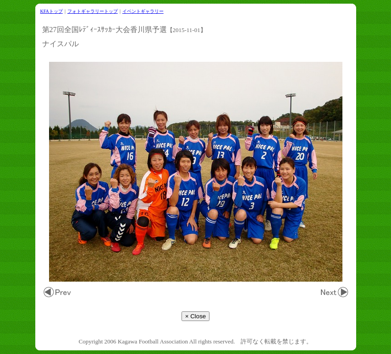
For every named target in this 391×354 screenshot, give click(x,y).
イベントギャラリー (143, 11)
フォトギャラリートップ (92, 11)
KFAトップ (51, 11)
